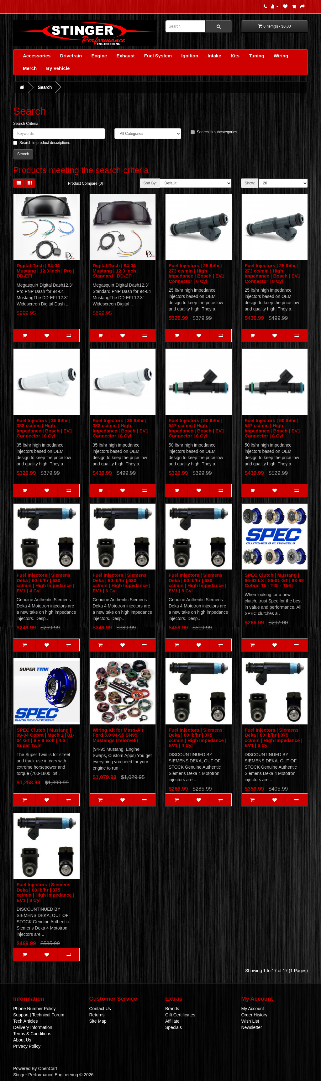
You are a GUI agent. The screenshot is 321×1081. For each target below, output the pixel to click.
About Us (22, 1039)
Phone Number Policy (34, 1008)
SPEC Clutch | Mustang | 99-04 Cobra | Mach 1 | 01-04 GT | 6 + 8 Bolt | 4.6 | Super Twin (45, 737)
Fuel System (158, 55)
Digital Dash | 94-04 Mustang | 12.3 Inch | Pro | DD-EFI (45, 270)
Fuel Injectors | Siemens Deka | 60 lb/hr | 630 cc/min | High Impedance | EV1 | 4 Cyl (45, 582)
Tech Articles (25, 1021)
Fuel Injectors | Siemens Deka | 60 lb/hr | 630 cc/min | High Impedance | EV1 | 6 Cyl (121, 582)
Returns (97, 1014)
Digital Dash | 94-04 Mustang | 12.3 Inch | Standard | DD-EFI (116, 270)
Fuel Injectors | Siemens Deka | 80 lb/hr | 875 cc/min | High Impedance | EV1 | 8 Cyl (45, 892)
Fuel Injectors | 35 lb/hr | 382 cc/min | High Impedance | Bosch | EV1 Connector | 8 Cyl (121, 428)
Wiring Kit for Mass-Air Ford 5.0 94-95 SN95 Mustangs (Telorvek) (118, 735)
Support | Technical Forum (38, 1014)
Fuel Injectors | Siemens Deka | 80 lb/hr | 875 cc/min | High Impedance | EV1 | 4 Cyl (197, 737)
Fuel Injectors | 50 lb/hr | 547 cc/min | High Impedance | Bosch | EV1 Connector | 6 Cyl (196, 428)
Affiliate (172, 1021)
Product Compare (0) (85, 183)
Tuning (256, 55)
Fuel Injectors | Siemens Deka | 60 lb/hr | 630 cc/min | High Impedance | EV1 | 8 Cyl (197, 582)
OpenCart (47, 1068)
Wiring (281, 55)
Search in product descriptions (41, 142)
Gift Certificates (180, 1014)
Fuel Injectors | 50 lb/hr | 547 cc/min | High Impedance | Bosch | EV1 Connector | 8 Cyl (273, 428)
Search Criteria (25, 123)
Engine (99, 55)
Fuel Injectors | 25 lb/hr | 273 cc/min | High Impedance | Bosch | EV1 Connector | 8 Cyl (273, 273)
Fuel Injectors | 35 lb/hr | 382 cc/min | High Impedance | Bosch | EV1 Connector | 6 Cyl (44, 428)
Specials (173, 1027)
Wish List (250, 1021)
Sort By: (150, 183)
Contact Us (100, 1008)
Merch (30, 68)
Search (45, 87)
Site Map (98, 1021)
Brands (172, 1008)
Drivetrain (71, 55)
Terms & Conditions (32, 1033)
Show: (250, 183)
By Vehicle (58, 68)
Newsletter (251, 1027)
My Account (252, 1008)
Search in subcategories (214, 132)
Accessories (36, 55)
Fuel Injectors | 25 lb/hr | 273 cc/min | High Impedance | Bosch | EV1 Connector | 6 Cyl (196, 273)
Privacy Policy (26, 1046)
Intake (214, 55)
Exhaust (125, 55)
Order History (254, 1014)
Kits (235, 55)
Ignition (189, 55)
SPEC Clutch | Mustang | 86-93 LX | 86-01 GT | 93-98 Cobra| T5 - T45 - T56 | (274, 580)
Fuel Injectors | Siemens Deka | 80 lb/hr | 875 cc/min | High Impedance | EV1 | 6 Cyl (274, 737)
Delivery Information (32, 1027)
